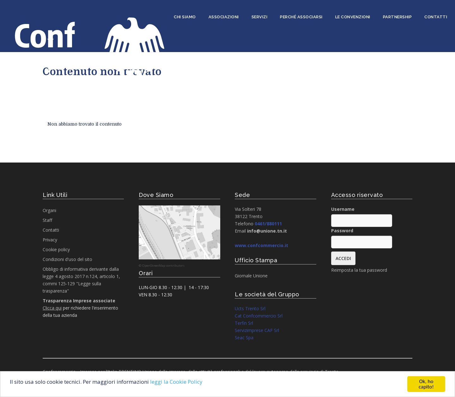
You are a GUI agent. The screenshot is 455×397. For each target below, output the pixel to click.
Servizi (260, 17)
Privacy (50, 240)
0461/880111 (268, 224)
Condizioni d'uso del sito (67, 259)
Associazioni (224, 17)
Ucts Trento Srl (250, 308)
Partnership (397, 17)
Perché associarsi (301, 17)
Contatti (435, 17)
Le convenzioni (352, 17)
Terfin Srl (244, 323)
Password (342, 231)
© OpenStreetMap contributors (162, 266)
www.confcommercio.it (261, 245)
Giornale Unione (251, 276)
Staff (47, 220)
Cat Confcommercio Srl (258, 316)
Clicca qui (52, 308)
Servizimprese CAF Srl (257, 330)
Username (343, 209)
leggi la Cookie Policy (176, 382)
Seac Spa (244, 338)
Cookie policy (56, 249)
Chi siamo (185, 17)
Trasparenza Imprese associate (79, 301)
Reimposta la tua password (359, 270)
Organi (49, 210)
